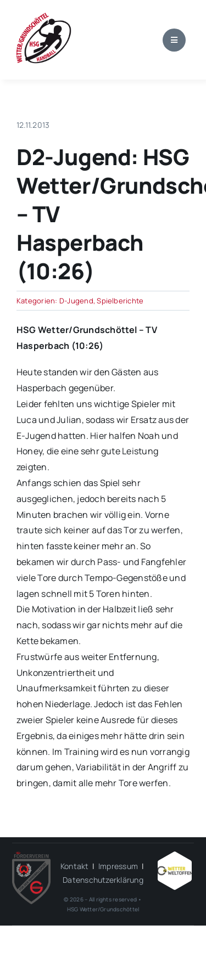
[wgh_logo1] (43, 15)
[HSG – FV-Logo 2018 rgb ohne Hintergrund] (31, 856)
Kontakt (74, 866)
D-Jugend (76, 301)
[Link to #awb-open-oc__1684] (174, 40)
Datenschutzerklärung (103, 880)
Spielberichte (120, 301)
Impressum (118, 866)
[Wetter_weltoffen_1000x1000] (174, 856)
